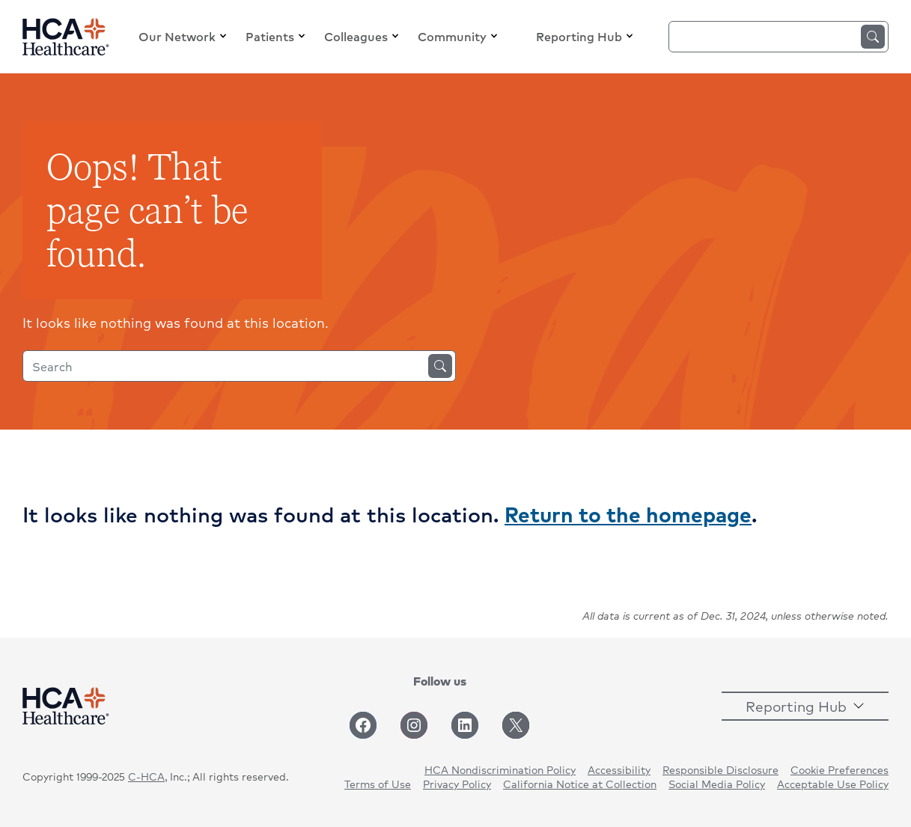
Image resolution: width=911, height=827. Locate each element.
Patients (270, 36)
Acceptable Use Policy (833, 783)
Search (873, 37)
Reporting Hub (579, 36)
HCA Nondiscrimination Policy (500, 769)
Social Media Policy (716, 783)
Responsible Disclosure (720, 769)
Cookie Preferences (839, 769)
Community (452, 36)
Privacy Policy (457, 783)
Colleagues (356, 36)
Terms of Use (377, 783)
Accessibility (619, 769)
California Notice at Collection (579, 783)
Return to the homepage (628, 514)
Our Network (177, 36)
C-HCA (146, 776)
